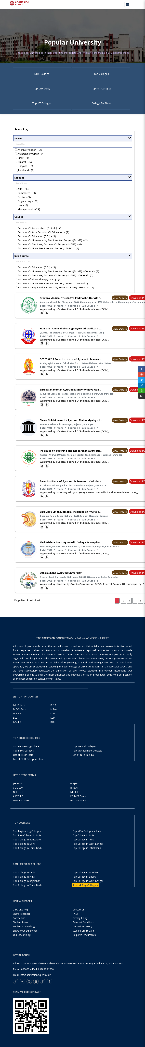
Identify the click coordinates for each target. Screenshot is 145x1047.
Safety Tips (19, 923)
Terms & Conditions (84, 928)
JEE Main (17, 789)
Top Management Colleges (87, 756)
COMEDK (18, 793)
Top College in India (24, 882)
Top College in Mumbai (85, 878)
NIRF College (41, 74)
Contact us (78, 915)
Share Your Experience (25, 936)
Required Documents (84, 940)
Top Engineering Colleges (27, 752)
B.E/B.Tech (19, 711)
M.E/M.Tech (19, 715)
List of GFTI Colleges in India (28, 765)
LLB (15, 723)
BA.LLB (17, 727)
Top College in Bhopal (84, 882)
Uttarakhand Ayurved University (61, 578)
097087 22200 (46, 975)
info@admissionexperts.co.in (35, 980)
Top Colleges (101, 74)
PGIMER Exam (78, 802)
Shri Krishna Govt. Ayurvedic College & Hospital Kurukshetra (78, 548)
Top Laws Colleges (23, 756)
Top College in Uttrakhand (86, 853)
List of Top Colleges (85, 891)
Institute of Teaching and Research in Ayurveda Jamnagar (76, 456)
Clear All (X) (21, 135)
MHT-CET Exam (21, 806)
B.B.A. (53, 711)
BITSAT (74, 793)
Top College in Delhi (24, 849)
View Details (119, 303)
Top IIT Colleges (41, 108)
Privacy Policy (80, 923)
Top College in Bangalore (27, 845)
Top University (41, 91)
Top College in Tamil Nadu (27, 853)
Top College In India (83, 841)
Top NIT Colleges (101, 91)
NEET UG (18, 797)
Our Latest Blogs (22, 940)
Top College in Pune (83, 845)
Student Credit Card (83, 936)
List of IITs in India (23, 760)
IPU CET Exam (78, 806)
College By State (101, 108)
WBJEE (73, 789)
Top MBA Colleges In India (86, 837)
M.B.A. (53, 715)
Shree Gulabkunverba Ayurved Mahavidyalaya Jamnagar (75, 426)
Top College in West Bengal (87, 849)
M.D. (52, 719)
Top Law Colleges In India (27, 841)
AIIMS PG (18, 802)
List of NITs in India (83, 760)
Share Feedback (21, 919)
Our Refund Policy (82, 932)
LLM (52, 723)
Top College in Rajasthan (26, 886)
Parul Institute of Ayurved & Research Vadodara (70, 487)
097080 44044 (29, 975)
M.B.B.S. (17, 719)
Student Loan (20, 928)
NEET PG (75, 797)
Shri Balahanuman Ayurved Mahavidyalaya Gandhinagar (75, 395)
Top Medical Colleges (84, 752)
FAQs (75, 919)
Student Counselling (24, 932)
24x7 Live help (21, 915)
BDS (52, 727)
